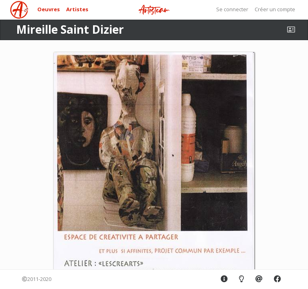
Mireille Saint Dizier (70, 29)
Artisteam (154, 10)
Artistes (77, 9)
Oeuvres (48, 9)
